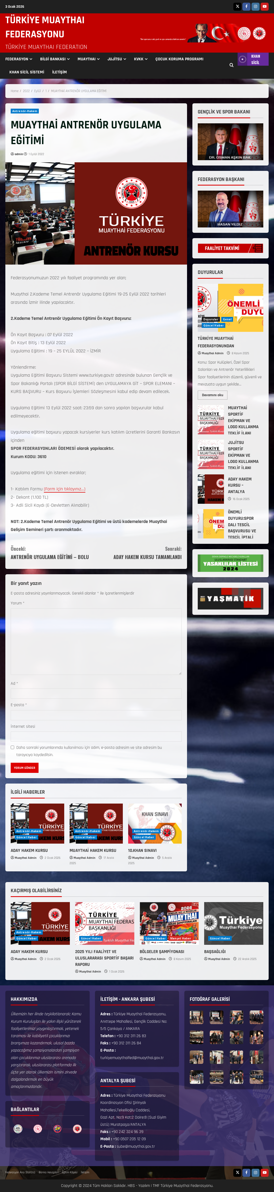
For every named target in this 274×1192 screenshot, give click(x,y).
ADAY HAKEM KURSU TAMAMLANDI (138, 552)
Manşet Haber (180, 938)
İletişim (85, 1172)
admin (19, 154)
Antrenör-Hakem (24, 111)
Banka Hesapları (48, 1172)
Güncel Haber (26, 837)
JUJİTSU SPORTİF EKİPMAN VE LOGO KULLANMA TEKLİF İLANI (211, 454)
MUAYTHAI (87, 59)
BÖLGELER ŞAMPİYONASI (162, 952)
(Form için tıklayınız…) (64, 489)
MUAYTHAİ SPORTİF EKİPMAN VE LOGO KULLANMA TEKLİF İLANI (211, 419)
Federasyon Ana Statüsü (20, 1172)
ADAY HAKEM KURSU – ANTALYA (211, 489)
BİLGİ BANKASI (53, 59)
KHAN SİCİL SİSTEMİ (26, 72)
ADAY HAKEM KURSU (29, 850)
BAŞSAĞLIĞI (215, 952)
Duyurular (210, 319)
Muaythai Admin (25, 858)
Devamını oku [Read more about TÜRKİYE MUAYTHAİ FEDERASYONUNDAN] (214, 394)
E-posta (19, 705)
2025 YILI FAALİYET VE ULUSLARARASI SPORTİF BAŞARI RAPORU (104, 958)
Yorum (18, 603)
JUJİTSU (115, 59)
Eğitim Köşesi (69, 1172)
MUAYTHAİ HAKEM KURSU (93, 850)
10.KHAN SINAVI (142, 850)
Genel (227, 319)
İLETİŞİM (59, 72)
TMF (156, 1186)
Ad (14, 683)
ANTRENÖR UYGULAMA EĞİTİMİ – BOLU (53, 552)
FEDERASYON (16, 59)
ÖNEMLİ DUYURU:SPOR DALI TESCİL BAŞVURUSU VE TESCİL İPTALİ (211, 523)
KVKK (138, 59)
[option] (18, 1129)
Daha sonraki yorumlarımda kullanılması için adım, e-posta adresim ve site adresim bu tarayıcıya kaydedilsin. (89, 751)
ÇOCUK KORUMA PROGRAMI (179, 59)
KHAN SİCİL (249, 59)
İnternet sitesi (23, 726)
